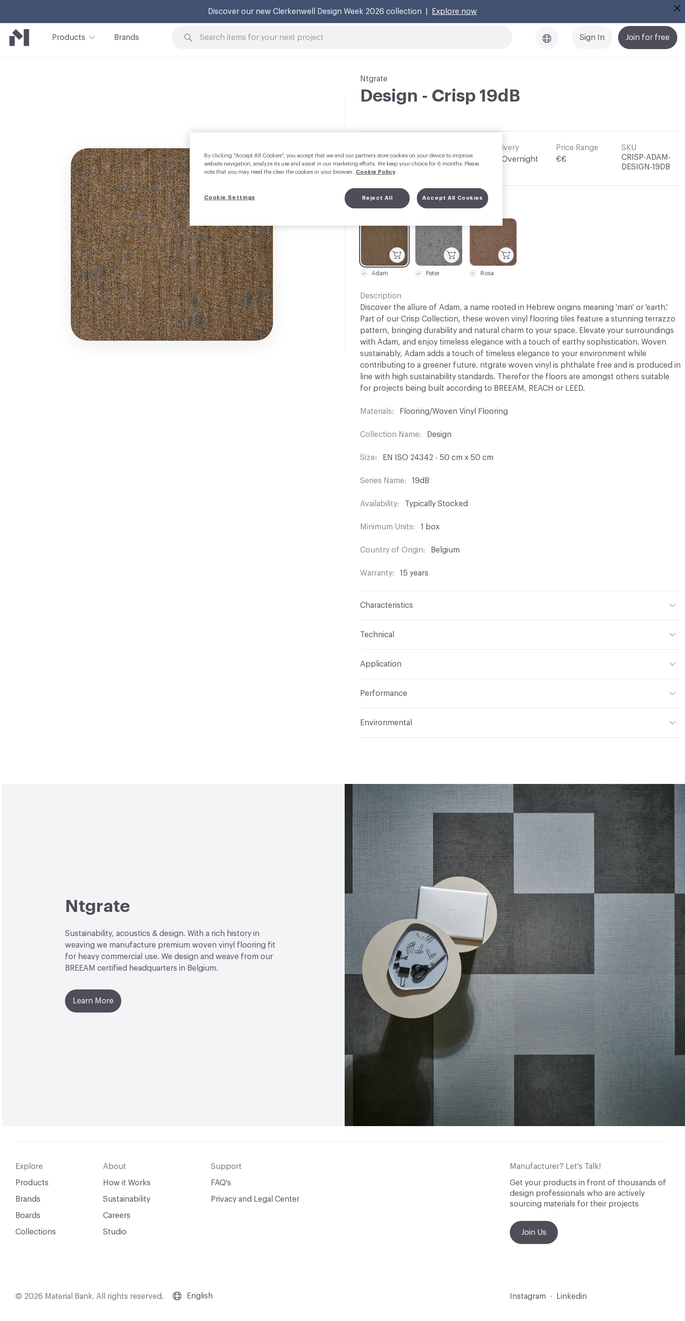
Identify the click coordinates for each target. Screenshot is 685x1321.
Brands (126, 37)
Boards (27, 1215)
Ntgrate (374, 79)
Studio (115, 1232)
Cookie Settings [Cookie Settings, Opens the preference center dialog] (230, 197)
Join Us (533, 1232)
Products (68, 36)
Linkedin (571, 1296)
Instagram (528, 1296)
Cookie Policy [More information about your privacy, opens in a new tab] (375, 172)
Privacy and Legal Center (255, 1199)
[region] (346, 179)
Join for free (648, 37)
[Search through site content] (347, 37)
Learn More (93, 1001)
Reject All (377, 198)
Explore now (454, 11)
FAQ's (221, 1183)
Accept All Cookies (452, 198)
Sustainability (126, 1199)
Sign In (592, 37)
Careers (116, 1215)
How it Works (127, 1183)
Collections (35, 1232)
